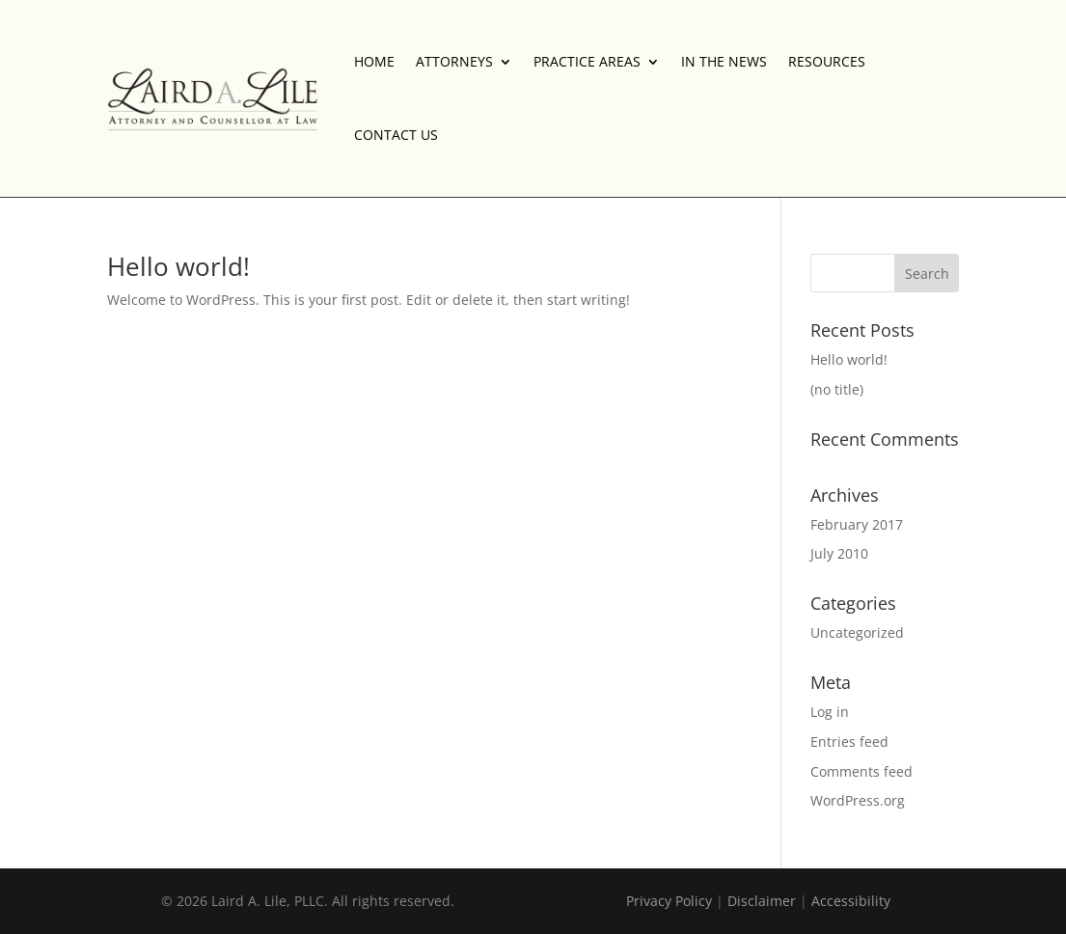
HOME (374, 61)
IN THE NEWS (724, 61)
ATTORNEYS (454, 61)
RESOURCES (826, 61)
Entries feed (849, 741)
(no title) (836, 389)
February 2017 (856, 524)
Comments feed (861, 771)
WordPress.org (857, 800)
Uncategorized (857, 632)
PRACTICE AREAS (587, 61)
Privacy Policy (669, 901)
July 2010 (839, 553)
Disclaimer (761, 901)
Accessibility (850, 901)
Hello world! (178, 266)
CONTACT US (396, 134)
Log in (829, 711)
